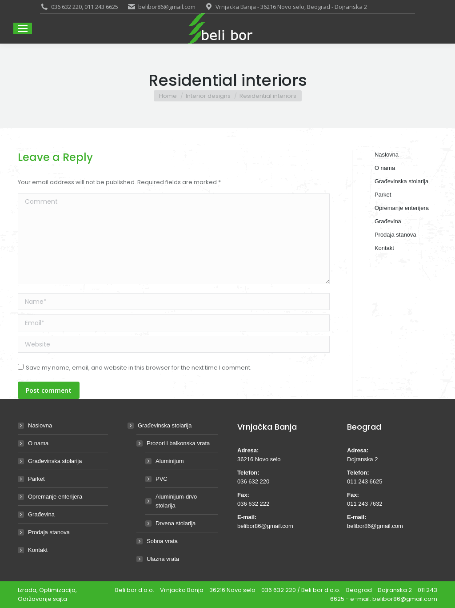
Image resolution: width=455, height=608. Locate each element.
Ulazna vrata (163, 559)
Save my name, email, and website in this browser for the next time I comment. (138, 367)
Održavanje (35, 599)
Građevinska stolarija (55, 461)
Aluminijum (170, 461)
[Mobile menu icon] (22, 28)
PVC (162, 478)
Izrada (27, 590)
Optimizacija (57, 590)
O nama (38, 443)
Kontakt (38, 550)
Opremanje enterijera (55, 496)
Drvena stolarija (176, 523)
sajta (60, 599)
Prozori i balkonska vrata (174, 443)
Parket (36, 478)
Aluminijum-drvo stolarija (176, 501)
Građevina (41, 514)
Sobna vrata (162, 541)
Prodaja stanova (49, 532)
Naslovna (40, 425)
